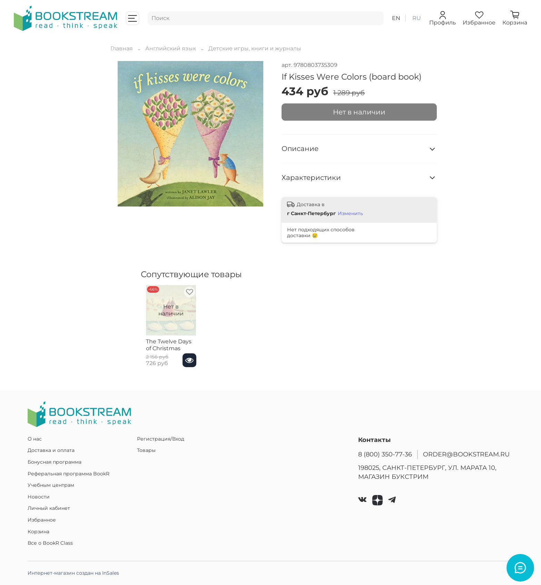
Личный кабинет (49, 508)
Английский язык (170, 48)
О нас (35, 439)
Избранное (42, 520)
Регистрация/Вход (160, 439)
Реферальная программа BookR (68, 474)
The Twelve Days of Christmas (167, 352)
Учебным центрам (51, 485)
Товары (146, 450)
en (396, 18)
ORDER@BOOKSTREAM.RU (466, 454)
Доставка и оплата (51, 450)
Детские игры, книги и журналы (254, 48)
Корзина (38, 531)
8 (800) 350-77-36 (385, 454)
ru (416, 18)
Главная (121, 48)
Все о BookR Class (50, 543)
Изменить (350, 213)
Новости (39, 497)
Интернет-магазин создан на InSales (73, 573)
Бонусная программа (54, 462)
